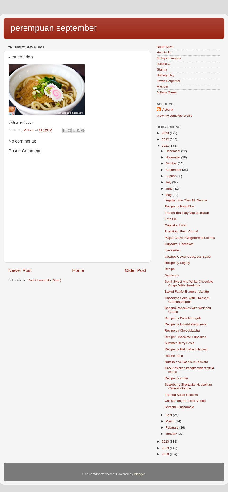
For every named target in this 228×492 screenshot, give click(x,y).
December (173, 151)
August (171, 176)
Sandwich (172, 275)
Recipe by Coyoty (177, 263)
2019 (166, 448)
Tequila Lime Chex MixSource (186, 200)
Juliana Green (167, 92)
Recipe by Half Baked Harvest (186, 349)
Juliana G (163, 64)
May (169, 195)
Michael (162, 86)
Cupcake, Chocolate (179, 244)
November (173, 157)
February (172, 427)
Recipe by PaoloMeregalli (183, 318)
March (170, 421)
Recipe (170, 269)
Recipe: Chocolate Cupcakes (185, 337)
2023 (166, 133)
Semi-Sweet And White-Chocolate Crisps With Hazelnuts (189, 283)
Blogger (139, 474)
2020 (166, 441)
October (172, 163)
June (169, 188)
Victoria (167, 109)
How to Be (164, 52)
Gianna (162, 69)
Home (78, 270)
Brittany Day (165, 75)
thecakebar (173, 250)
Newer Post (20, 270)
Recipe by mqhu (176, 378)
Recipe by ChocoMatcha (182, 330)
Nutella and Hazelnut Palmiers (186, 362)
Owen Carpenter (168, 81)
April (169, 415)
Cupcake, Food (176, 225)
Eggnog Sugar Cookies (181, 394)
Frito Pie (171, 219)
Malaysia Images (169, 58)
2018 (166, 454)
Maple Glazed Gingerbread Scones (190, 238)
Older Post (135, 270)
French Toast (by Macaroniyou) (188, 213)
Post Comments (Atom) (44, 280)
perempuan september (54, 28)
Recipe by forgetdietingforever (186, 324)
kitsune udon (174, 355)
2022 (166, 139)
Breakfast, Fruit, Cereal (181, 231)
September (174, 170)
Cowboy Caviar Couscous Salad (188, 256)
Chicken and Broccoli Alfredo (185, 401)
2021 (166, 145)
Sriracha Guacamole (179, 407)
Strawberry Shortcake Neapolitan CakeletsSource (188, 386)
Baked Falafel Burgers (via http (187, 291)
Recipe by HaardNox (180, 206)
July (169, 182)
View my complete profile (174, 115)
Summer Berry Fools (179, 343)
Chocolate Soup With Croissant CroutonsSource (187, 300)
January (172, 433)
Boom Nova (165, 46)
